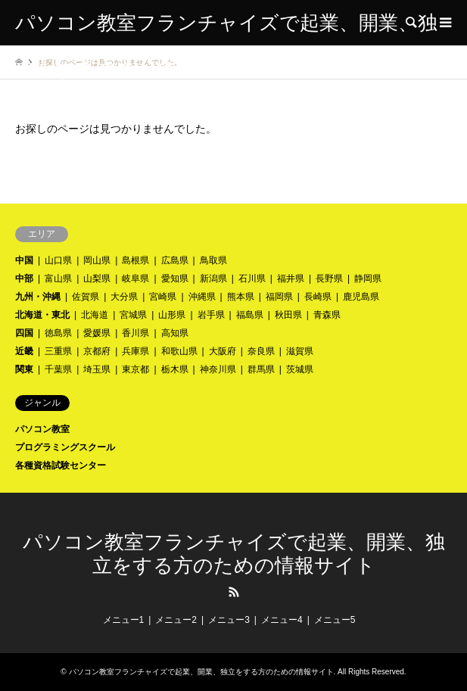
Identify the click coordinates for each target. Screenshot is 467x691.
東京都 (135, 369)
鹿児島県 (361, 296)
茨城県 (299, 369)
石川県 (252, 278)
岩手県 (211, 315)
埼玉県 (97, 369)
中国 (24, 260)
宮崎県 (162, 296)
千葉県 (58, 369)
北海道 (94, 315)
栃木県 (174, 369)
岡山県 (97, 260)
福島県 (249, 315)
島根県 (135, 260)
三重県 (58, 351)
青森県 (327, 315)
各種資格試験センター (60, 465)
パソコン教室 (42, 429)
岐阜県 (135, 278)
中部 (24, 278)
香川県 (135, 333)
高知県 (174, 333)
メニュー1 (124, 620)
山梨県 (97, 278)
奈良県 (261, 351)
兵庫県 (135, 351)
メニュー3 (229, 620)
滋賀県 (299, 351)
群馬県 (261, 369)
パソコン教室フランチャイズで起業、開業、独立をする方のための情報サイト (201, 672)
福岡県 (279, 296)
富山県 (58, 278)
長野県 (329, 278)
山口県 (58, 260)
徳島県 (58, 333)
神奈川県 (218, 369)
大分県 (124, 296)
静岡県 (367, 278)
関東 (24, 369)
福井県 (290, 278)
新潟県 (213, 278)
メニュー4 (282, 620)
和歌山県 (179, 351)
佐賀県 (85, 296)
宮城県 (133, 315)
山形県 (171, 315)
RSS (234, 592)
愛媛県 (97, 333)
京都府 (97, 351)
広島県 (174, 260)
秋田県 (288, 315)
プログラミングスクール (65, 447)
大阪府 (222, 351)
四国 (24, 333)
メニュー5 (335, 620)
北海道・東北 (42, 315)
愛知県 (174, 278)
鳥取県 (213, 260)
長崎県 (318, 296)
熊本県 (240, 296)
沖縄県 (202, 296)
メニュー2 (176, 620)
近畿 (24, 351)
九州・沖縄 (38, 296)
